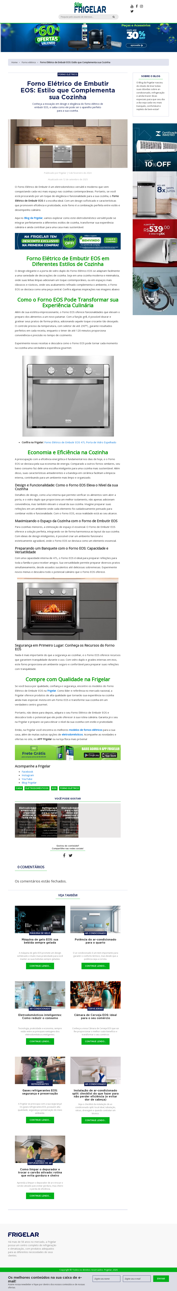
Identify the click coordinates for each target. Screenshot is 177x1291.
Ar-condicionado (95, 933)
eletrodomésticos (72, 734)
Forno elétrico (29, 62)
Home (14, 62)
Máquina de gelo (40, 933)
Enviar (161, 1278)
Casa (19, 788)
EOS (54, 788)
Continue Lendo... (40, 966)
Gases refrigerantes (40, 1083)
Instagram (28, 775)
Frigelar (51, 690)
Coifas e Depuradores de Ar (40, 1162)
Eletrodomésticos (37, 788)
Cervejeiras (95, 1009)
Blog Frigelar (29, 782)
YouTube (27, 779)
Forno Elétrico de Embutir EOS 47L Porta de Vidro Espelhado (80, 442)
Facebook (27, 771)
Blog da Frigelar (33, 218)
